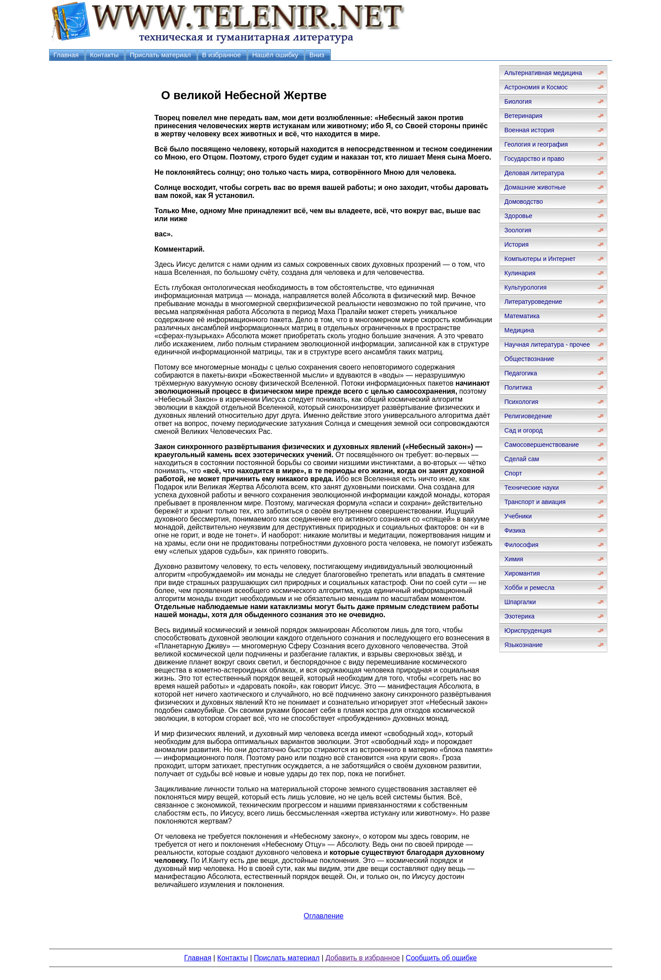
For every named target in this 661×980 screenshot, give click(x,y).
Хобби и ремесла (529, 587)
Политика (518, 387)
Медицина (519, 330)
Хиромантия (522, 573)
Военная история (529, 130)
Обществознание (529, 358)
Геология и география (536, 144)
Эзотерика (519, 616)
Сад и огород (523, 430)
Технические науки (531, 487)
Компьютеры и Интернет (539, 258)
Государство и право (534, 158)
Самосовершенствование (541, 444)
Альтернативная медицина (543, 72)
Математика (521, 316)
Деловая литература (534, 173)
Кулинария (519, 273)
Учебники (517, 516)
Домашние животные (534, 187)
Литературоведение (533, 301)
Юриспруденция (528, 630)
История (516, 244)
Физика (514, 530)
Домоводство (523, 201)
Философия (521, 544)
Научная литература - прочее (546, 344)
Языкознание (523, 644)
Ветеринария (523, 115)
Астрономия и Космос (536, 87)
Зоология (517, 230)
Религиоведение (528, 416)
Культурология (525, 287)
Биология (517, 101)
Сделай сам (521, 459)
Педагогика (520, 373)
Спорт (513, 473)
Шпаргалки (520, 602)
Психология (521, 401)
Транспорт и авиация (534, 501)
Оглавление (323, 916)
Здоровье (518, 215)
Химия (513, 559)
